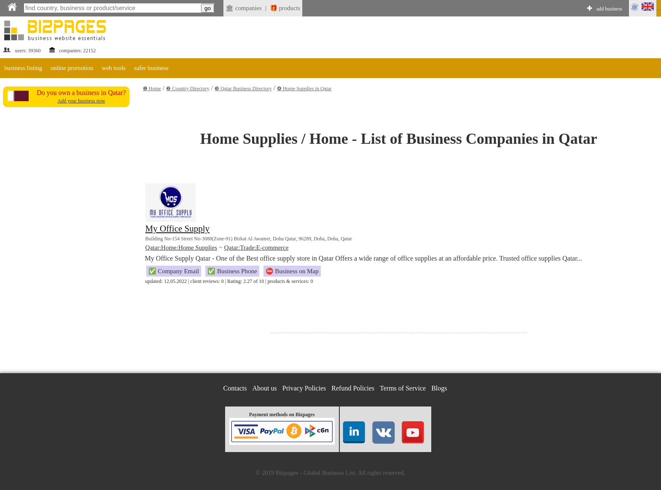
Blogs (439, 388)
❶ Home (152, 89)
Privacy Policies (304, 388)
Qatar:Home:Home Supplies (181, 247)
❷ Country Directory (187, 89)
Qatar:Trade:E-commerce (256, 247)
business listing (23, 68)
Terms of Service (403, 388)
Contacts (235, 388)
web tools (114, 68)
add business (609, 9)
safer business (151, 68)
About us (265, 388)
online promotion (72, 68)
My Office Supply (177, 228)
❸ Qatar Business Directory (243, 89)
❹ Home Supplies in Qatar (304, 89)
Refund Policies (352, 388)
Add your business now (81, 101)
